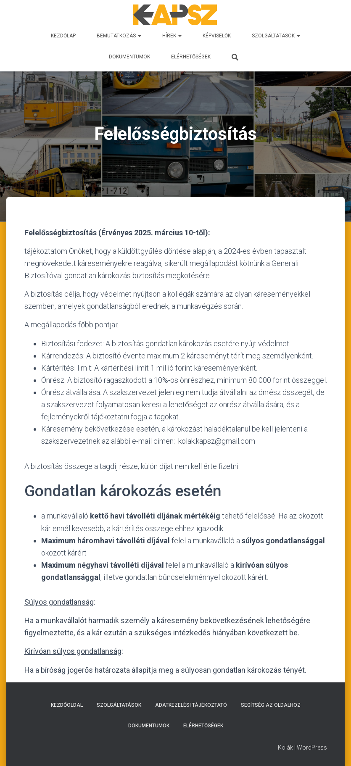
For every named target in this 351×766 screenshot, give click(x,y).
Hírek (172, 36)
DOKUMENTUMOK (129, 57)
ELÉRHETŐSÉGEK (191, 57)
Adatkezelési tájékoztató (191, 705)
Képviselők (217, 36)
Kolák (285, 747)
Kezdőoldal (67, 705)
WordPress (312, 747)
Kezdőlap (63, 36)
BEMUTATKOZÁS (119, 36)
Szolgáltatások (276, 36)
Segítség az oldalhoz (271, 705)
